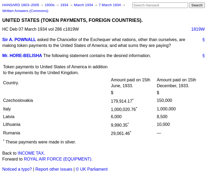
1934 (64, 5)
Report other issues (53, 169)
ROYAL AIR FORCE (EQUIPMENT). (58, 159)
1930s (50, 5)
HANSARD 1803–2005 (20, 5)
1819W (198, 29)
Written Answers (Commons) (25, 11)
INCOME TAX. (31, 153)
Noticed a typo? (17, 169)
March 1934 (84, 5)
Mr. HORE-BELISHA (22, 55)
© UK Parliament (92, 169)
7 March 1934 (110, 5)
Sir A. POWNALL (19, 39)
